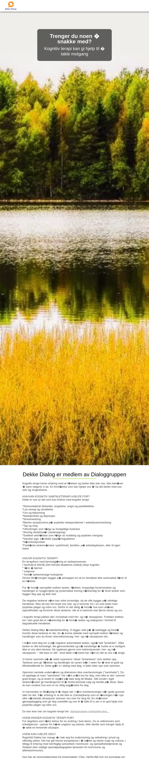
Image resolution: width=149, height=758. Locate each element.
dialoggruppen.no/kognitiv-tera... (89, 711)
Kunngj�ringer (82, 6)
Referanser (102, 6)
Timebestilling (121, 6)
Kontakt (138, 6)
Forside (63, 6)
